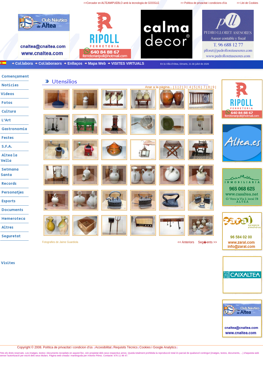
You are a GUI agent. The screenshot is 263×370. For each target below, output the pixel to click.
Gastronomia (14, 129)
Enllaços (75, 63)
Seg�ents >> (207, 242)
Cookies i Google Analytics (157, 347)
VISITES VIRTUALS (127, 63)
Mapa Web (97, 63)
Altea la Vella (9, 158)
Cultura (8, 111)
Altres (7, 227)
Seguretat (11, 236)
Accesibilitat (103, 347)
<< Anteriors (185, 242)
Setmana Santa (10, 172)
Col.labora (24, 63)
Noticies (10, 85)
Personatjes (12, 192)
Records (9, 183)
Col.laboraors (50, 63)
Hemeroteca (13, 218)
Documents (12, 210)
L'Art (6, 120)
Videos (7, 94)
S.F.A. (6, 146)
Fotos (6, 102)
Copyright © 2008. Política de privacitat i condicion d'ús (55, 347)
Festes (7, 137)
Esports (8, 201)
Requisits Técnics (125, 347)
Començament (15, 76)
